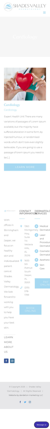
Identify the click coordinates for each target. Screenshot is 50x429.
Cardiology (12, 105)
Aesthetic (43, 260)
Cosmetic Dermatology (43, 253)
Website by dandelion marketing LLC (26, 395)
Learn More (25, 167)
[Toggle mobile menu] (44, 12)
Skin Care (42, 267)
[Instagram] (12, 361)
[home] (9, 212)
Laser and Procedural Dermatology (43, 240)
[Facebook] (6, 361)
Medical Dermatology (43, 228)
